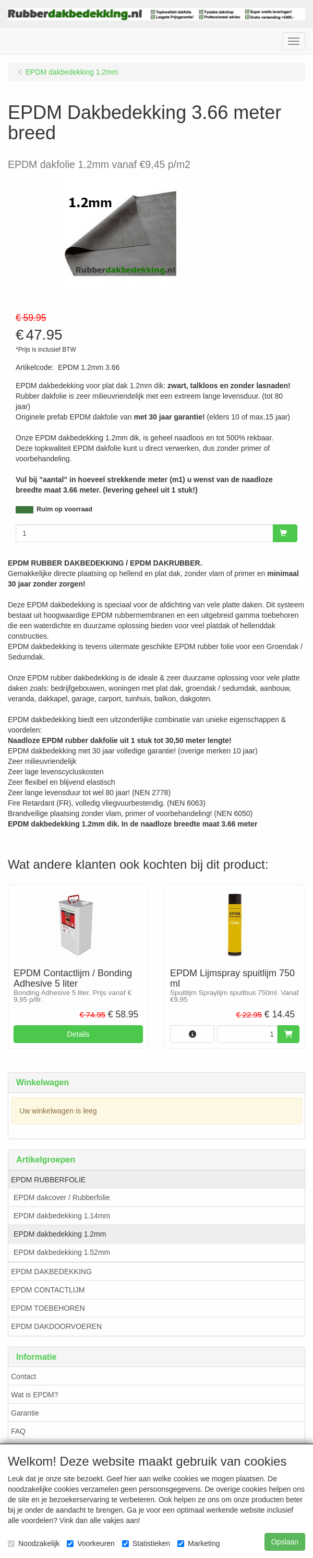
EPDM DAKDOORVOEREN (56, 1326)
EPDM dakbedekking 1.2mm (60, 1234)
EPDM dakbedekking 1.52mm (62, 1252)
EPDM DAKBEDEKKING (51, 1271)
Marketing (198, 1543)
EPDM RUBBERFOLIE (48, 1180)
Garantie (25, 1413)
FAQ (18, 1431)
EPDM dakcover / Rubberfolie (62, 1197)
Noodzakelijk (33, 1543)
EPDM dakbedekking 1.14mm (62, 1216)
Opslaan (284, 1542)
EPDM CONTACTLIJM (48, 1290)
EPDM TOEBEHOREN (48, 1308)
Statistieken (146, 1543)
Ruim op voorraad (64, 509)
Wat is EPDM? (34, 1395)
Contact (23, 1376)
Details (78, 1034)
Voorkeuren (91, 1543)
